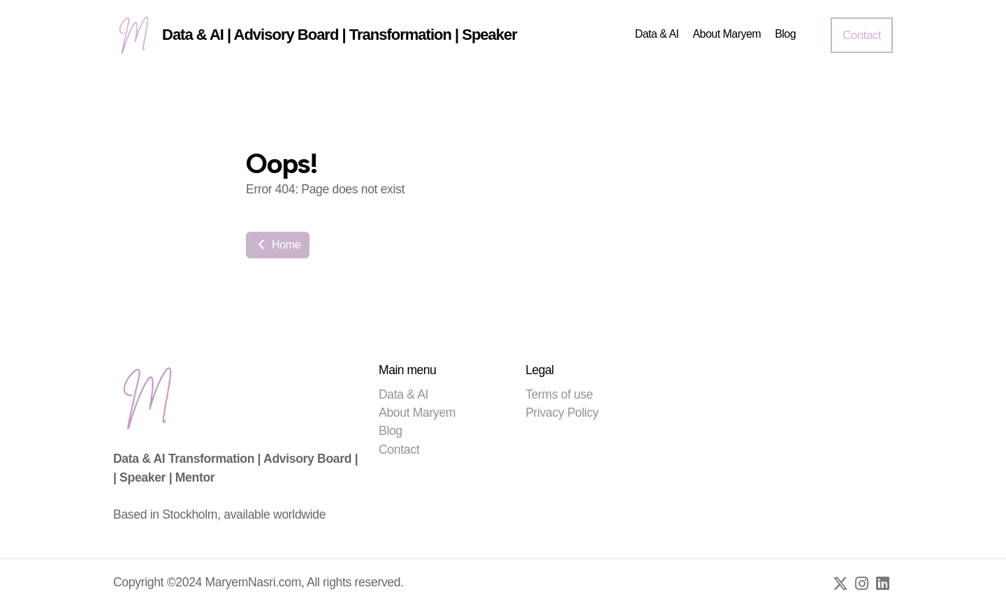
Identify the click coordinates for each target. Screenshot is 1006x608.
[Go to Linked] (882, 583)
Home (277, 245)
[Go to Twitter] (840, 583)
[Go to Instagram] (861, 583)
